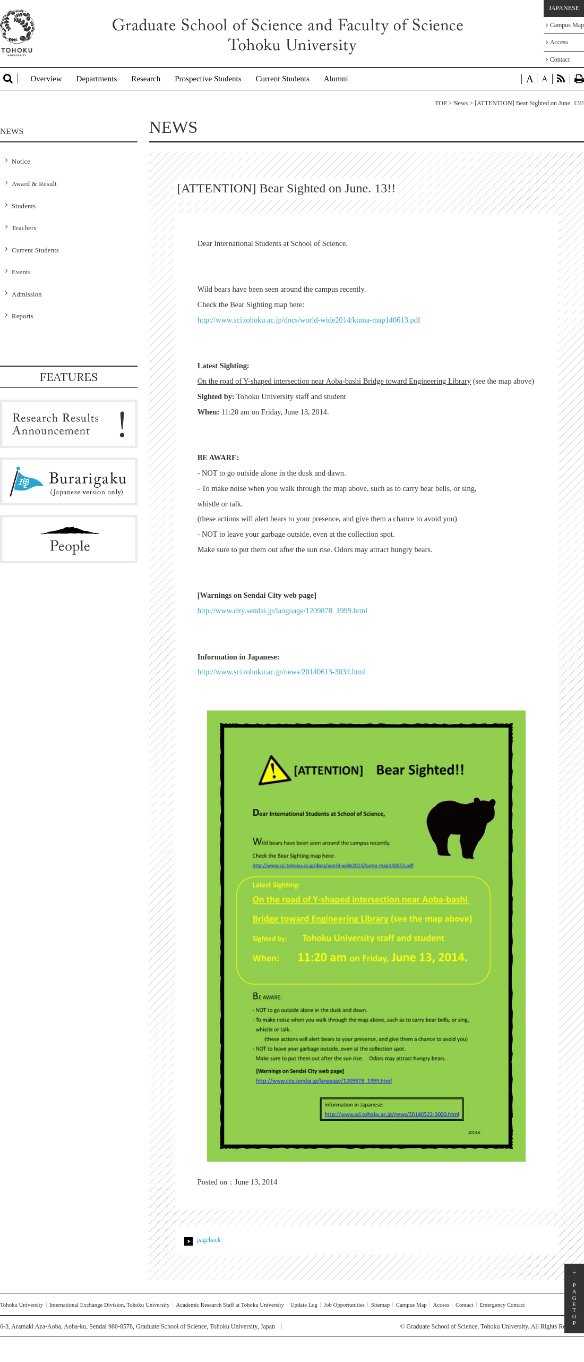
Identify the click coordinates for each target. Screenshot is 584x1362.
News (460, 103)
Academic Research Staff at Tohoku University (230, 1304)
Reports (22, 316)
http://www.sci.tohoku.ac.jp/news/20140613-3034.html (281, 671)
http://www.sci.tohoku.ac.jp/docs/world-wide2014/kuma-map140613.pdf (308, 320)
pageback (209, 1239)
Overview (46, 78)
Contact (558, 59)
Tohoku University (21, 1304)
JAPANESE (563, 8)
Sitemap (380, 1304)
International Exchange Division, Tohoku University (109, 1304)
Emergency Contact (502, 1304)
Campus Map (565, 25)
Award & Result (34, 184)
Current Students (283, 78)
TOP (440, 103)
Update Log (303, 1304)
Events (21, 272)
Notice (21, 161)
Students (24, 206)
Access (557, 42)
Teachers (24, 228)
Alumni (336, 78)
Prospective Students (208, 78)
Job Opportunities (344, 1304)
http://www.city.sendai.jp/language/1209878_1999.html (282, 610)
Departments (96, 78)
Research (145, 78)
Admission (27, 294)
